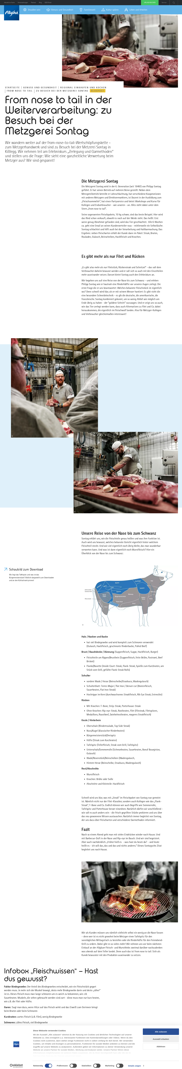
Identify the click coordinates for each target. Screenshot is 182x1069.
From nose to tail (20, 91)
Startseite (12, 87)
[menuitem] (32, 9)
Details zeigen (134, 1064)
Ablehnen (161, 1045)
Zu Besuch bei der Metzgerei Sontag (62, 91)
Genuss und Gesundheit (40, 87)
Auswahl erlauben (161, 1037)
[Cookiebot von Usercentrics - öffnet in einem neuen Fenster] (16, 1064)
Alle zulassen (161, 1030)
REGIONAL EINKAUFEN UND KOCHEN (83, 87)
